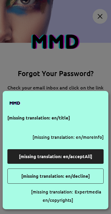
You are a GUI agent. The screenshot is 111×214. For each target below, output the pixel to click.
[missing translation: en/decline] (55, 176)
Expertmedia (88, 191)
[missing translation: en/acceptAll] (55, 156)
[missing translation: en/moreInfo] (68, 137)
